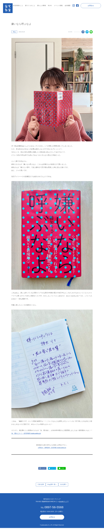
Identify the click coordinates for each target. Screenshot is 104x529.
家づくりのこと (30, 5)
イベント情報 (58, 5)
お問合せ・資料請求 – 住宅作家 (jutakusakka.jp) (52, 448)
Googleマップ (63, 502)
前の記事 (40, 485)
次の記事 (63, 485)
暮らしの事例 (41, 5)
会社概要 (67, 5)
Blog (14, 33)
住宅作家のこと (18, 5)
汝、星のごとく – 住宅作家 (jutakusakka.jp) (26, 434)
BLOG (50, 5)
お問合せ (91, 5)
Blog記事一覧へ (52, 485)
